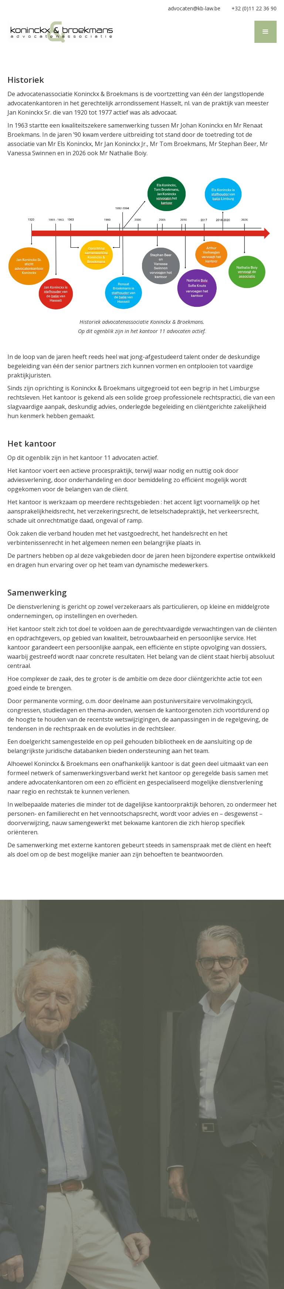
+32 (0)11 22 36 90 (254, 8)
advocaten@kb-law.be (194, 8)
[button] (265, 32)
